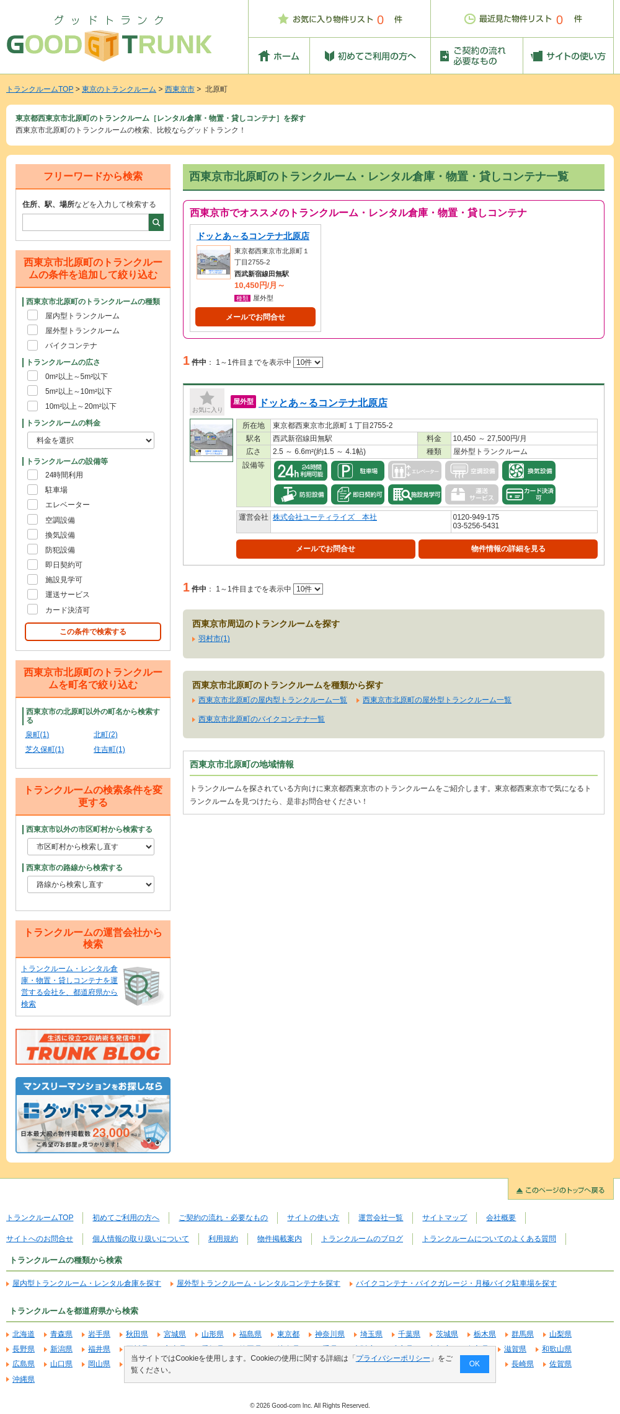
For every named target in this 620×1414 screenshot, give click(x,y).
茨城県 (447, 1334)
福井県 (99, 1349)
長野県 (23, 1349)
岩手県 (99, 1334)
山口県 (61, 1363)
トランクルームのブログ (362, 1238)
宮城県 (175, 1334)
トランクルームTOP (39, 89)
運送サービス (67, 594)
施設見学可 (63, 579)
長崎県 (523, 1363)
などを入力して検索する (89, 204)
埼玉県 (371, 1334)
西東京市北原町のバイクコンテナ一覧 (261, 719)
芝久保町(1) (44, 749)
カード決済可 (67, 610)
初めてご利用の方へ (125, 1217)
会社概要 (501, 1217)
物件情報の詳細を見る (508, 548)
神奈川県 (330, 1334)
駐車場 (56, 490)
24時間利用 (64, 475)
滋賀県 (515, 1349)
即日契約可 (63, 565)
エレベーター (67, 504)
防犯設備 (60, 550)
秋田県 (137, 1334)
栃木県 (485, 1334)
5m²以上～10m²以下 (78, 391)
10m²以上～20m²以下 (81, 406)
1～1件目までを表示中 (269, 362)
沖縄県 (23, 1379)
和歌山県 (557, 1349)
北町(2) (106, 734)
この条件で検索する (93, 631)
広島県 (23, 1363)
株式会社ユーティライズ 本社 (325, 517)
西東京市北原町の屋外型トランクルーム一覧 (437, 700)
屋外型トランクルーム (82, 330)
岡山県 (99, 1363)
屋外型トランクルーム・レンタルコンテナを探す (258, 1283)
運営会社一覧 (380, 1217)
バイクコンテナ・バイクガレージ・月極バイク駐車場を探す (456, 1283)
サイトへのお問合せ (39, 1238)
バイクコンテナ (71, 345)
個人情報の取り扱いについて (140, 1238)
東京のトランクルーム (119, 89)
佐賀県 (560, 1363)
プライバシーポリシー (393, 1358)
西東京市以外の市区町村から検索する (89, 829)
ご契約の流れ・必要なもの (223, 1217)
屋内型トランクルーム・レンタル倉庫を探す (86, 1283)
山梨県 (560, 1334)
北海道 (23, 1334)
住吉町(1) (109, 749)
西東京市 (180, 89)
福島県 (250, 1334)
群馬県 (523, 1334)
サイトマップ (444, 1217)
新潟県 (61, 1349)
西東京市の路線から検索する (74, 867)
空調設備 (60, 520)
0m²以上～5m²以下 (76, 376)
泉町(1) (37, 734)
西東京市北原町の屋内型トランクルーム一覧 (272, 700)
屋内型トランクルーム (82, 316)
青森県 (61, 1334)
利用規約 (223, 1238)
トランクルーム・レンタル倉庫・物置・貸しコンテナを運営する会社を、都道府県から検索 (69, 986)
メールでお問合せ (255, 317)
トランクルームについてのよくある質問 (489, 1238)
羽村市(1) (214, 638)
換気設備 (60, 535)
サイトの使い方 (313, 1217)
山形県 (213, 1334)
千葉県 (409, 1334)
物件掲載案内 (279, 1238)
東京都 (288, 1334)
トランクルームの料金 (63, 423)
